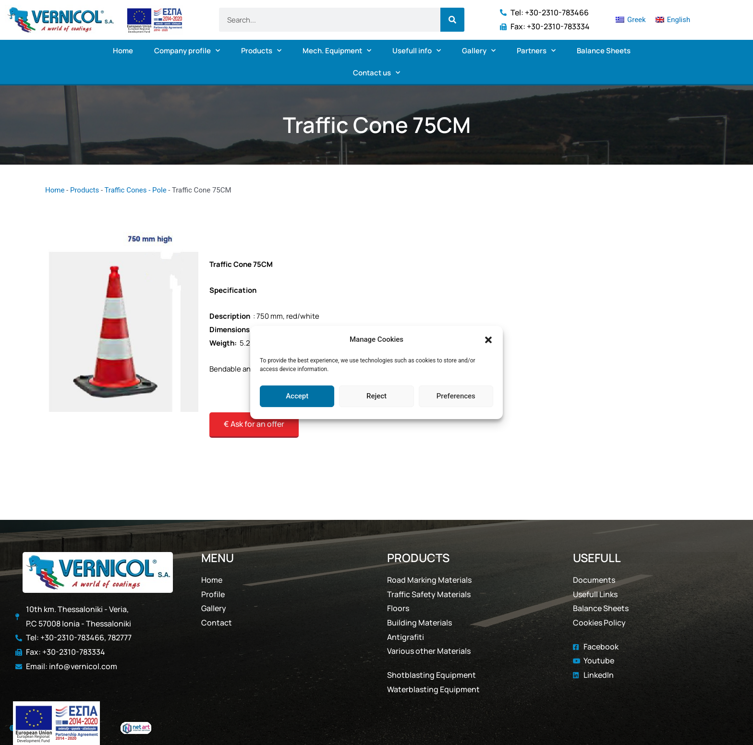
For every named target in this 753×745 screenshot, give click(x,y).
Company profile (187, 50)
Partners (536, 50)
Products (261, 50)
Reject (376, 396)
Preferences (456, 396)
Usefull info (416, 50)
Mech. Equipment (337, 50)
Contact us (376, 72)
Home (123, 51)
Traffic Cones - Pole (135, 190)
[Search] (452, 20)
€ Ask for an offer (254, 424)
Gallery (479, 50)
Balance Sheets (604, 51)
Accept (297, 396)
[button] (488, 340)
